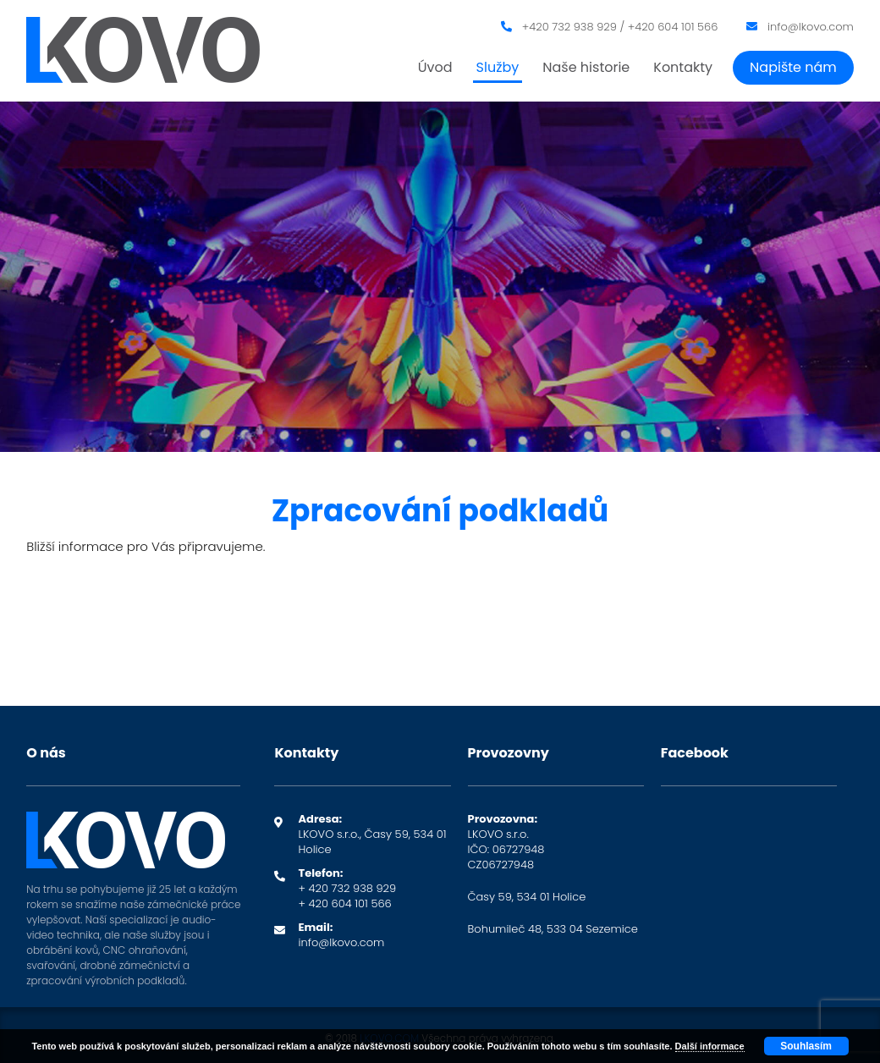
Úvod (435, 67)
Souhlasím (806, 1046)
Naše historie (586, 67)
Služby (498, 67)
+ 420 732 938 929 (347, 888)
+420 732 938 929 (569, 27)
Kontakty (682, 67)
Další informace (710, 1046)
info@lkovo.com (810, 27)
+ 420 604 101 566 (344, 903)
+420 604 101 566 (673, 27)
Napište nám (793, 67)
